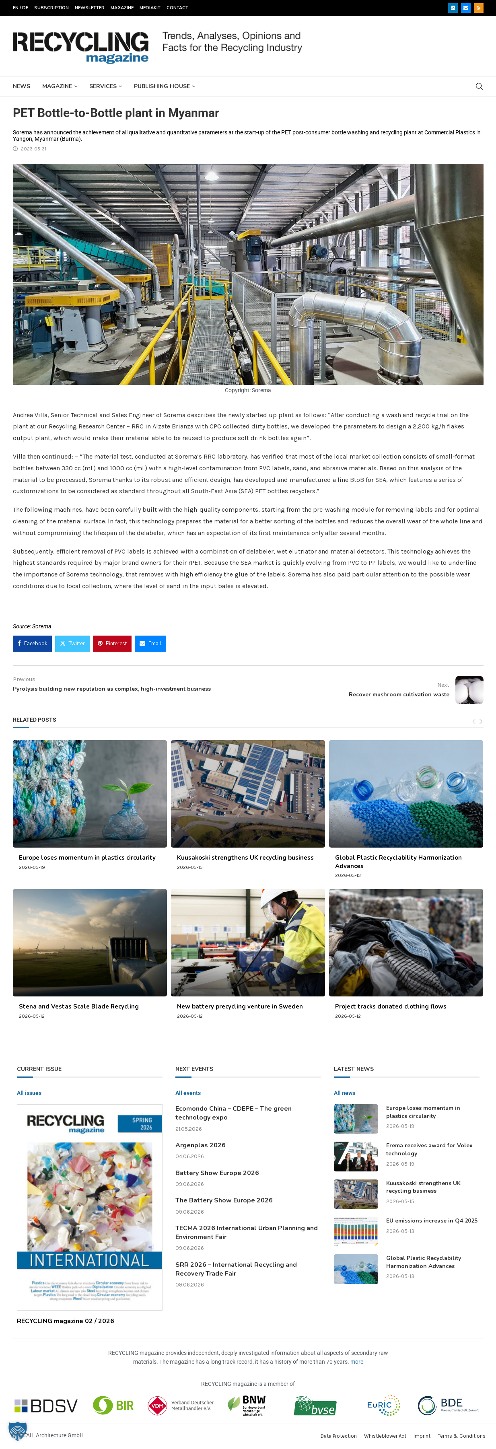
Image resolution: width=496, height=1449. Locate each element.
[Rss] (479, 8)
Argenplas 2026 (200, 1145)
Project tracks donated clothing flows (391, 1006)
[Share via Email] (150, 644)
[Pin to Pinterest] (112, 644)
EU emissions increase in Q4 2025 (431, 1221)
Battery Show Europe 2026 (217, 1173)
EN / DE (20, 8)
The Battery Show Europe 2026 (224, 1200)
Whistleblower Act (385, 1436)
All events (188, 1093)
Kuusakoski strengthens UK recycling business (245, 858)
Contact (177, 8)
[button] (17, 1431)
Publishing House (162, 86)
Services (103, 86)
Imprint (422, 1436)
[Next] (481, 721)
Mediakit (150, 8)
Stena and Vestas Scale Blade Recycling (79, 1006)
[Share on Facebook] (32, 644)
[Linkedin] (453, 8)
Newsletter (90, 8)
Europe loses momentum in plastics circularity (87, 858)
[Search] (479, 86)
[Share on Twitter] (72, 644)
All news (344, 1093)
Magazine (122, 8)
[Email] (466, 8)
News (21, 86)
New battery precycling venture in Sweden (240, 1006)
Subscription (51, 8)
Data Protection (339, 1436)
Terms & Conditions (462, 1436)
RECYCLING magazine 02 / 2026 (65, 1321)
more (356, 1361)
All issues (29, 1093)
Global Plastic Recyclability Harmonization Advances (423, 1262)
